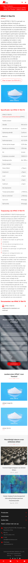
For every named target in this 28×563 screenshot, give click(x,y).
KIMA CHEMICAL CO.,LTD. (17, 551)
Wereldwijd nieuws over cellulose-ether (14, 441)
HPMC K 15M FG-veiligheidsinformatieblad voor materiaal (11, 308)
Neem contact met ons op (10, 524)
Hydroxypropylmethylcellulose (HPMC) (15, 8)
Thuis (4, 6)
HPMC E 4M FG (7, 402)
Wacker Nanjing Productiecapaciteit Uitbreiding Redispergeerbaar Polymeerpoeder (14, 497)
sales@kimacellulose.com (10, 539)
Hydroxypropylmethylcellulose (11, 117)
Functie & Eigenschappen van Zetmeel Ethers (14, 468)
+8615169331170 (8, 544)
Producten (10, 6)
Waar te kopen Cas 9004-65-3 (11, 80)
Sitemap (9, 555)
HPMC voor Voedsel (9, 9)
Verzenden (14, 363)
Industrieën (5, 516)
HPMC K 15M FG (21, 9)
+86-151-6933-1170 (9, 534)
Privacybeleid (17, 555)
